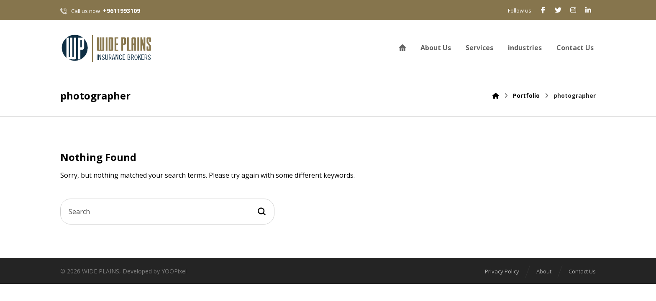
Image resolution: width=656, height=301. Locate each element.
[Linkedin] (588, 10)
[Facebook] (543, 10)
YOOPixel (174, 271)
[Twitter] (558, 10)
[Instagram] (573, 10)
